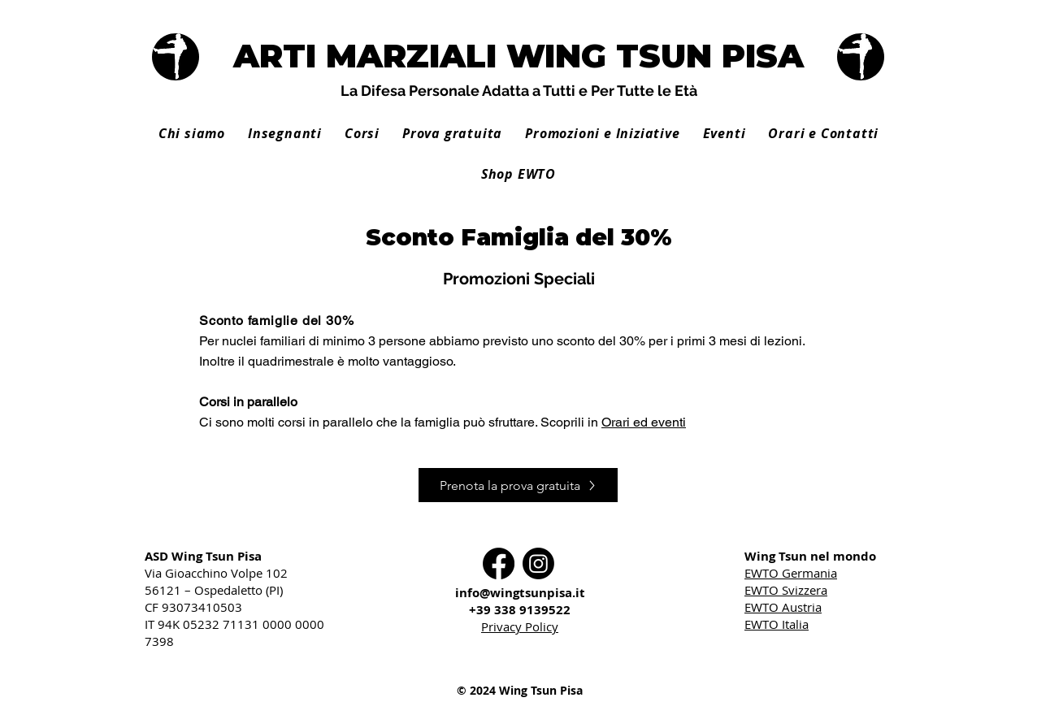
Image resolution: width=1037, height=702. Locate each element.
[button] (285, 133)
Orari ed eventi (643, 422)
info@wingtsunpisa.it (520, 592)
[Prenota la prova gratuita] (518, 485)
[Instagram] (538, 563)
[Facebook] (498, 563)
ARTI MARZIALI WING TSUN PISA (518, 56)
